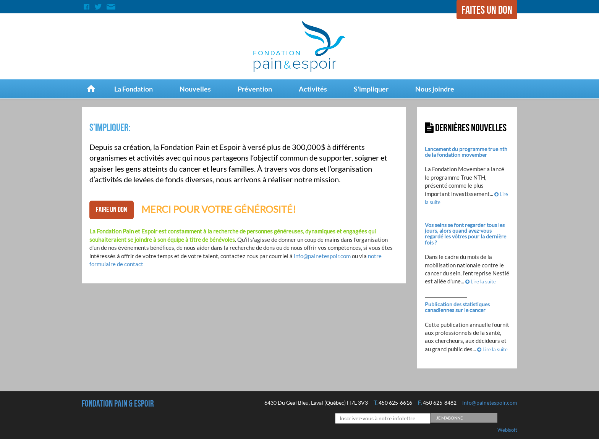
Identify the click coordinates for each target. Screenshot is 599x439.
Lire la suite (480, 281)
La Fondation (133, 89)
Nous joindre (434, 89)
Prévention (255, 89)
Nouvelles (195, 89)
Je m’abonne (449, 417)
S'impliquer (371, 89)
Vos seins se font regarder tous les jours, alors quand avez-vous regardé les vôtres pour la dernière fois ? (465, 234)
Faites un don (486, 10)
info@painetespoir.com (322, 255)
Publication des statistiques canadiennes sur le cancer (457, 307)
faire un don (111, 209)
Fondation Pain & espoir (118, 403)
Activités (313, 89)
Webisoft (507, 430)
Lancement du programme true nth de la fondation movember (466, 152)
